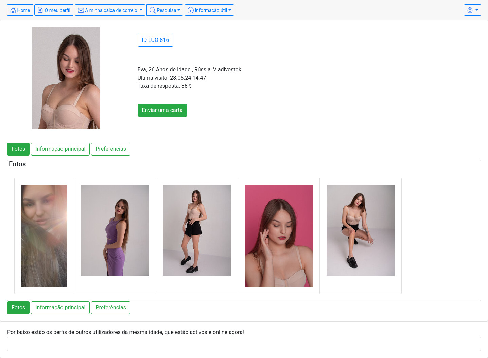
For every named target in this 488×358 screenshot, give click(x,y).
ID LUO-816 (155, 40)
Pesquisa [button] (163, 10)
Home (20, 10)
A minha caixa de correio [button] (108, 10)
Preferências (110, 149)
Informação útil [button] (207, 10)
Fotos (18, 149)
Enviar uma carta (162, 110)
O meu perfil (53, 10)
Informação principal (60, 149)
